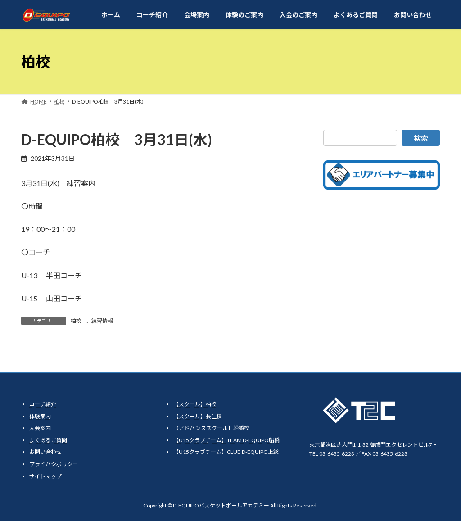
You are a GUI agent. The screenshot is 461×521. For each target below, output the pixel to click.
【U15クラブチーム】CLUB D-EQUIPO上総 (226, 452)
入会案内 (40, 428)
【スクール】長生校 (197, 416)
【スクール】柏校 (195, 404)
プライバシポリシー (53, 464)
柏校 (76, 320)
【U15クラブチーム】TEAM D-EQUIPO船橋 (226, 440)
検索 (421, 138)
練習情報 (102, 320)
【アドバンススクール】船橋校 (211, 428)
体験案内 (40, 416)
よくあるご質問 (48, 440)
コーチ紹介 (42, 404)
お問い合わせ (45, 452)
